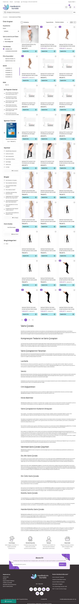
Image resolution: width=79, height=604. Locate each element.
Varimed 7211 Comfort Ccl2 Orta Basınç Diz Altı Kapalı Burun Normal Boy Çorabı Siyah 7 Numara (48, 162)
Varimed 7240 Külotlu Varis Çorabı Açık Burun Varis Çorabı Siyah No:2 (29, 249)
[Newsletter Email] (35, 564)
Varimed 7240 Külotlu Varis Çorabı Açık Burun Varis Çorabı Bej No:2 (29, 191)
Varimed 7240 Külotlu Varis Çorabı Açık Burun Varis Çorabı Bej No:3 (48, 191)
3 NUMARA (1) (8, 74)
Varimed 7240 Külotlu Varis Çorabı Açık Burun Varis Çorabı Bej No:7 (48, 220)
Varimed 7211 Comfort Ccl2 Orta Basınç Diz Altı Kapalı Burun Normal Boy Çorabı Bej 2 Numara (66, 74)
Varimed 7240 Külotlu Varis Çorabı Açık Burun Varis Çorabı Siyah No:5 (48, 249)
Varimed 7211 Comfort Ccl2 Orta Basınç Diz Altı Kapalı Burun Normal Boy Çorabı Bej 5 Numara (66, 103)
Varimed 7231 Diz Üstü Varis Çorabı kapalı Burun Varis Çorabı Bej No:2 (48, 45)
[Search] (39, 12)
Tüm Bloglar (15, 219)
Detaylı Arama (15, 235)
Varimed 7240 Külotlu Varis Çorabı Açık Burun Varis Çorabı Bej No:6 (29, 220)
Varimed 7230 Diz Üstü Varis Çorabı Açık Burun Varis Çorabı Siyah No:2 (29, 308)
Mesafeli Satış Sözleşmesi (9, 584)
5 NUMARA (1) (8, 78)
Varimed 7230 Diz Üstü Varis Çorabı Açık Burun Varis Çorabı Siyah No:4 (66, 308)
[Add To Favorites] (37, 27)
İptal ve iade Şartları (8, 586)
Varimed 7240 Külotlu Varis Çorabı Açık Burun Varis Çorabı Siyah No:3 (66, 249)
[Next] (18, 134)
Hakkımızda (5, 577)
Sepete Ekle (30, 51)
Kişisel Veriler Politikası (8, 580)
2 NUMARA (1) (8, 72)
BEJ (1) (7, 86)
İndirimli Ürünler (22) (10, 62)
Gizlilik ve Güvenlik (7, 582)
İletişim (4, 579)
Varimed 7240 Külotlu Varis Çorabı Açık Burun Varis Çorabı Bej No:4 (66, 191)
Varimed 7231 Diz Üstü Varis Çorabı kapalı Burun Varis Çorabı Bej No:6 (30, 74)
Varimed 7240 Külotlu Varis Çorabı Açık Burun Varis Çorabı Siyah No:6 (29, 279)
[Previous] (4, 134)
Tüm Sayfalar (15, 172)
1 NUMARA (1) (8, 70)
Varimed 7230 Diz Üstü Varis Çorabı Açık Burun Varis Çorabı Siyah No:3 (48, 308)
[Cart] (70, 7)
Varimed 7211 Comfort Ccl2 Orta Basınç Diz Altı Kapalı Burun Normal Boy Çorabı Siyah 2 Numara (29, 162)
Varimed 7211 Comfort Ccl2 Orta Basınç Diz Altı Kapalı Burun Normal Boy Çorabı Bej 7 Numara (48, 133)
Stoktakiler (26, 22)
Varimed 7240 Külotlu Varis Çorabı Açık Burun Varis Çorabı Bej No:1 (66, 162)
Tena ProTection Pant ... (11, 141)
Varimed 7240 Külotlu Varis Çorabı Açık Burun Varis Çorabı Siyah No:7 (48, 279)
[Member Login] (74, 7)
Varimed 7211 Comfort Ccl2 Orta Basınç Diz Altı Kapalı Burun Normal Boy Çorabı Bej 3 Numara (29, 103)
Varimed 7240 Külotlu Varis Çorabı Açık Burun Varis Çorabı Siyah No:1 (66, 220)
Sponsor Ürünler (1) (10, 60)
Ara (74, 12)
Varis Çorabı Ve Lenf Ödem (15, 17)
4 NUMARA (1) (8, 76)
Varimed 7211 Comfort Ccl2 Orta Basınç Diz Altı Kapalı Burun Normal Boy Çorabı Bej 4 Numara (48, 103)
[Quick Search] (9, 232)
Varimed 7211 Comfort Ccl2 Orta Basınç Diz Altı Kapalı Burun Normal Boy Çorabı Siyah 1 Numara (67, 133)
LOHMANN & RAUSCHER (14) (11, 52)
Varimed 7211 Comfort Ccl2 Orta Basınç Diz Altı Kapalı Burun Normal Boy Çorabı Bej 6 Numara (29, 133)
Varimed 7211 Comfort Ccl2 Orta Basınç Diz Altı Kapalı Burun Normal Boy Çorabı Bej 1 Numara (48, 74)
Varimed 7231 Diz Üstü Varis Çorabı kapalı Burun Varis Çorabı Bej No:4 (67, 45)
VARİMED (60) (8, 49)
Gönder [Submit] (62, 564)
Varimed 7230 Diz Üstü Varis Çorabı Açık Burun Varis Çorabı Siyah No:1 (66, 279)
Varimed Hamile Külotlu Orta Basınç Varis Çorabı (29, 45)
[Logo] (11, 7)
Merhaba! (8, 601)
